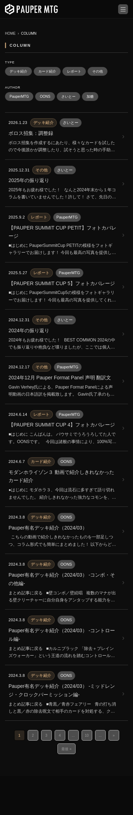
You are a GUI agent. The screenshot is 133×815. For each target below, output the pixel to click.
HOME (10, 33)
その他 (97, 71)
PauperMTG (19, 96)
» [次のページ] (114, 735)
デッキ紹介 (18, 71)
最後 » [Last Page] (66, 749)
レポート (74, 71)
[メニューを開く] (123, 9)
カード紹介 (47, 71)
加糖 (90, 96)
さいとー (68, 96)
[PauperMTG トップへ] (31, 9)
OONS (45, 96)
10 (87, 735)
